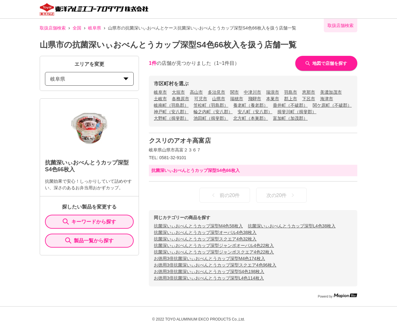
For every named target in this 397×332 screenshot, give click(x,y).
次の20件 (281, 195)
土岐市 (160, 98)
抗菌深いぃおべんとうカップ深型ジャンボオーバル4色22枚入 (214, 245)
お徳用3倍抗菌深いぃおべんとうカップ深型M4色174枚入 (209, 258)
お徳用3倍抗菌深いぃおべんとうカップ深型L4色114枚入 (209, 278)
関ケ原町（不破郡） (332, 105)
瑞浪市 (272, 92)
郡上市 (290, 98)
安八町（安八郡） (255, 111)
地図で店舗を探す (326, 63)
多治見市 (216, 92)
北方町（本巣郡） (250, 118)
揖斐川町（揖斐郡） (296, 111)
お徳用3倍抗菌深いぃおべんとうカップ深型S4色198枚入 (209, 271)
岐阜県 (94, 27)
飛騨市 (254, 98)
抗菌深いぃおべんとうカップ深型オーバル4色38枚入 (205, 232)
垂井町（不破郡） (290, 105)
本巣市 (272, 98)
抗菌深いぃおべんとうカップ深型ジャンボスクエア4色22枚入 (214, 251)
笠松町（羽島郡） (211, 105)
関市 (234, 92)
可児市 (200, 98)
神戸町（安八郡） (171, 111)
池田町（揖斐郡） (211, 118)
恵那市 (308, 92)
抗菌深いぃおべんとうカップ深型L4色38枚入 (292, 225)
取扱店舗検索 (53, 27)
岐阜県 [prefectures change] (89, 79)
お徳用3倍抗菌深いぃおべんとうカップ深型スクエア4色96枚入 (215, 264)
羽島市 (290, 92)
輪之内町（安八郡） (213, 111)
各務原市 (180, 98)
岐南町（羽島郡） (171, 105)
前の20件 (225, 195)
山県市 (218, 98)
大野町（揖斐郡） (171, 118)
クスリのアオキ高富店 (180, 140)
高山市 (196, 92)
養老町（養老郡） (250, 105)
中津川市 (252, 92)
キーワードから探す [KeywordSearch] (89, 221)
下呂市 (308, 98)
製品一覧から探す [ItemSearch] (89, 240)
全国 (77, 27)
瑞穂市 (236, 98)
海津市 (326, 98)
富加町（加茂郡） (290, 118)
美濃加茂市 (331, 92)
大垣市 (178, 92)
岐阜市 (160, 92)
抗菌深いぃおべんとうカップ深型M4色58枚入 (198, 225)
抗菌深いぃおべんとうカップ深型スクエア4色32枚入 (205, 238)
